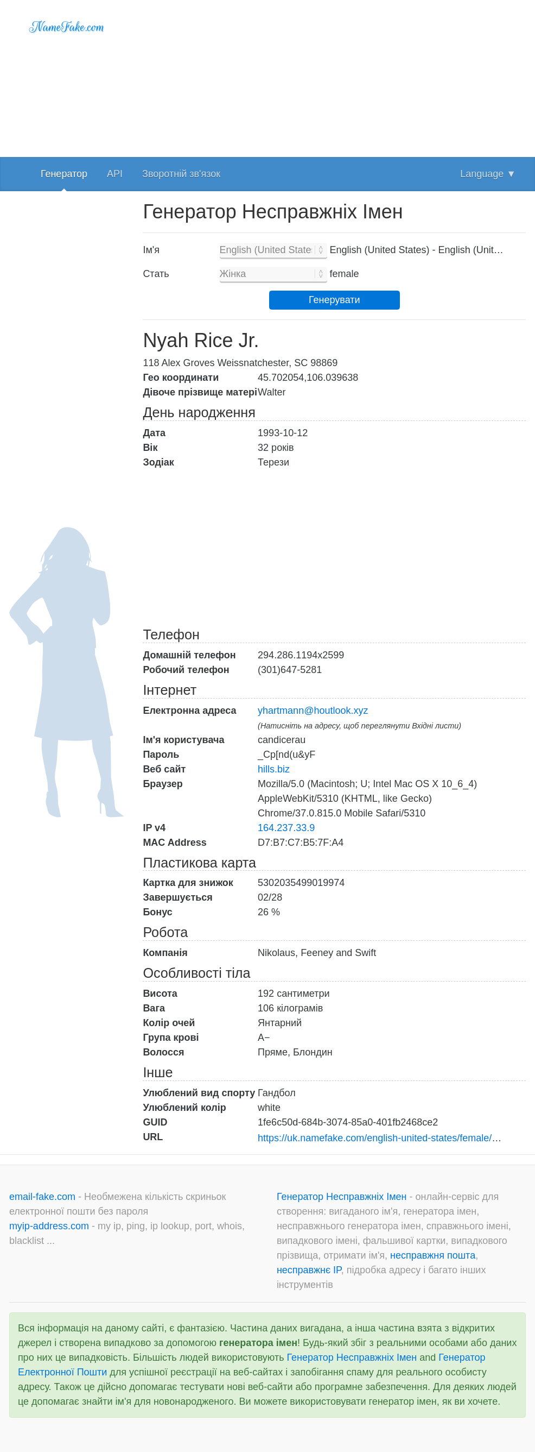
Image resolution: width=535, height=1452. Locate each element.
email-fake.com (43, 1196)
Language (488, 173)
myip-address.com (49, 1226)
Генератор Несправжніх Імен (343, 1196)
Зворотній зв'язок (181, 173)
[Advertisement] (334, 76)
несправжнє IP (309, 1270)
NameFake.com (67, 27)
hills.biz (274, 769)
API (115, 173)
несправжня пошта (432, 1255)
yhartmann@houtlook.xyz (313, 710)
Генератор (64, 173)
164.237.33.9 (286, 827)
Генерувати (334, 299)
